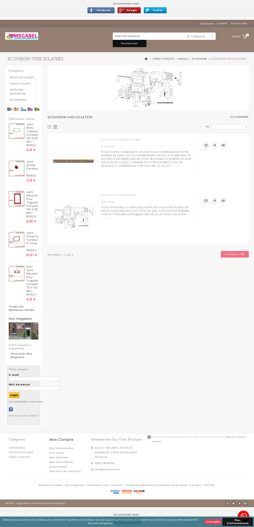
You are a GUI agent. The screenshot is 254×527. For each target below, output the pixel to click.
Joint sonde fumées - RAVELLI (32, 168)
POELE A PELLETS (20, 83)
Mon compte (61, 439)
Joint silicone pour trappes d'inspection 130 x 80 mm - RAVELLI (32, 204)
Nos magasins (20, 318)
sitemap (209, 485)
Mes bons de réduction (65, 471)
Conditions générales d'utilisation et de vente (156, 485)
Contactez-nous (98, 485)
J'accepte (213, 521)
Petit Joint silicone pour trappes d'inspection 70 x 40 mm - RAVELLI (32, 280)
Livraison (117, 485)
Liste (55, 127)
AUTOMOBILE (18, 100)
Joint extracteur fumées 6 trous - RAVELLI (32, 241)
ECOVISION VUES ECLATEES (118, 195)
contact (221, 23)
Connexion (207, 23)
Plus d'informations (238, 522)
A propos (195, 485)
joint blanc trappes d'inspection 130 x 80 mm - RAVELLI (32, 135)
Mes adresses (59, 457)
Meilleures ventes (22, 118)
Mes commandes (61, 448)
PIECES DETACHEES (22, 77)
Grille (49, 127)
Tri (207, 127)
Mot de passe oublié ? (24, 415)
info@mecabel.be (107, 469)
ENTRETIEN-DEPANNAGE (18, 91)
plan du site (239, 23)
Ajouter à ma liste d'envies (206, 145)
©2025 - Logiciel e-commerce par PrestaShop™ (35, 503)
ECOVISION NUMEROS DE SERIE (120, 140)
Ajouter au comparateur (214, 145)
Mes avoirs (57, 453)
